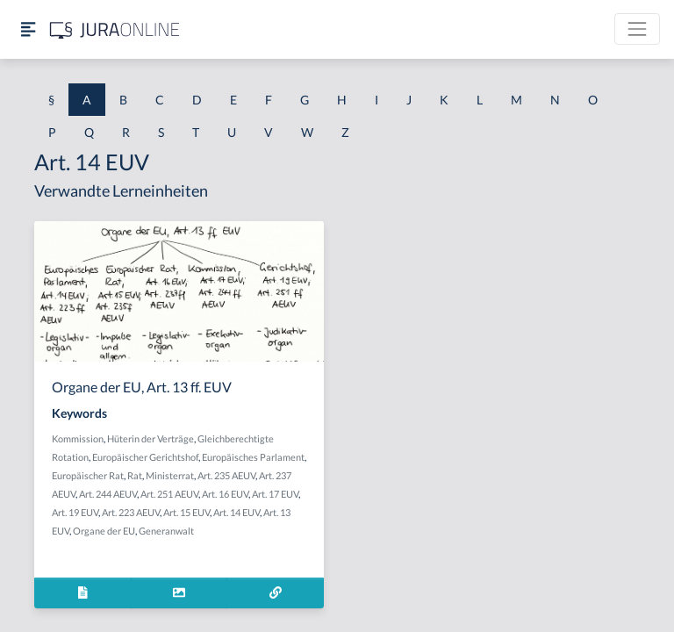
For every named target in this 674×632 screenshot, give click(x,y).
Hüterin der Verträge (150, 438)
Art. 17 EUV (275, 493)
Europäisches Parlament (253, 457)
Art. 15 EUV (186, 512)
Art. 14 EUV (236, 512)
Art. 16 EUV (225, 493)
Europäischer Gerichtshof (145, 457)
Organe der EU (104, 530)
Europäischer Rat (88, 475)
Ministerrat (170, 475)
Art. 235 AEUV (226, 475)
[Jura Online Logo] (115, 29)
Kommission (78, 438)
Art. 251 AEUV (169, 493)
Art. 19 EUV (75, 512)
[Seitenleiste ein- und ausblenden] (28, 29)
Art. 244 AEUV (108, 493)
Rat (134, 475)
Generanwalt (166, 530)
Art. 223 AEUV (131, 512)
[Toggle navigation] (637, 29)
